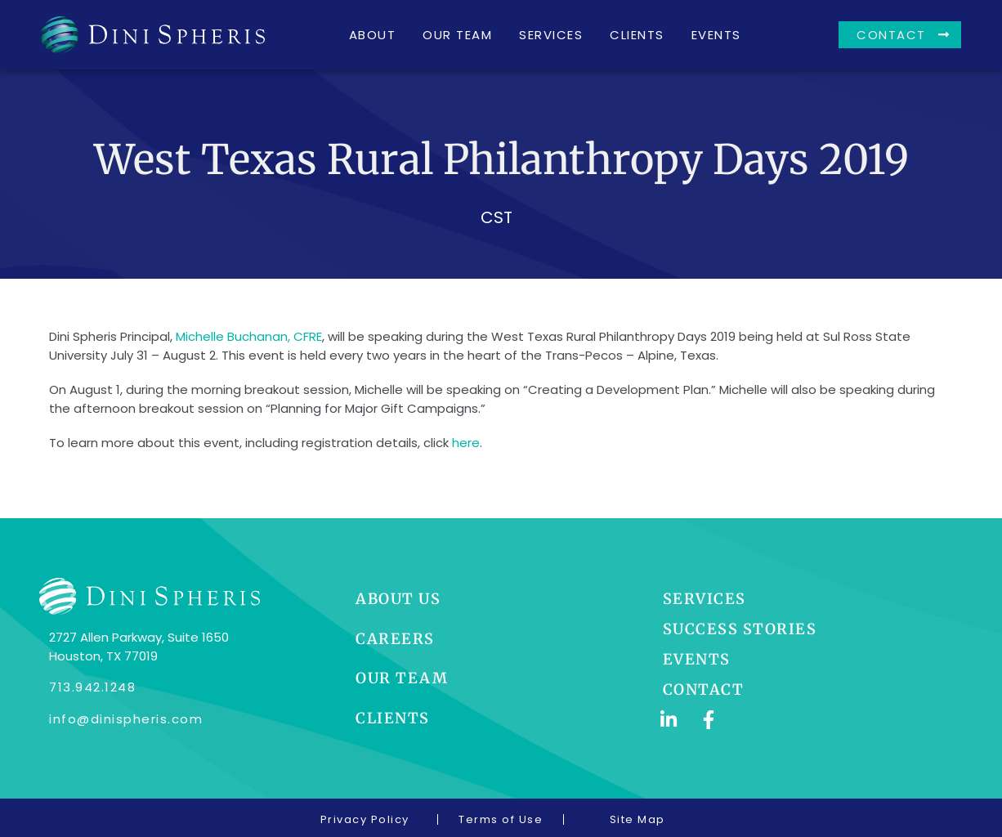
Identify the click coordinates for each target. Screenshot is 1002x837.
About (372, 34)
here (466, 442)
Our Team (457, 34)
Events (716, 34)
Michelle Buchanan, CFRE (249, 336)
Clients (637, 34)
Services (551, 34)
